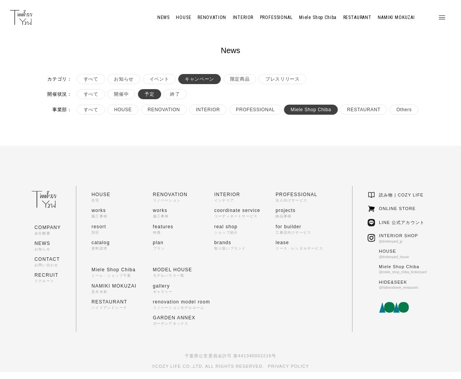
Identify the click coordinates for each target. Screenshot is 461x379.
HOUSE (123, 109)
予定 (149, 94)
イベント (159, 79)
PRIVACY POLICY (288, 366)
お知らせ (123, 79)
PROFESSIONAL (255, 109)
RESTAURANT (363, 109)
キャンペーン (199, 79)
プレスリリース (282, 79)
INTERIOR (208, 109)
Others (404, 109)
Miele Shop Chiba (311, 109)
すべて (91, 79)
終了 (175, 94)
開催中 (121, 94)
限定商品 (239, 79)
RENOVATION (164, 109)
